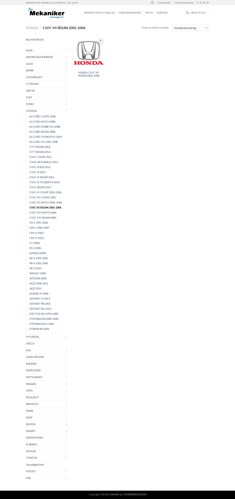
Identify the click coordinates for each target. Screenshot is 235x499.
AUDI (29, 63)
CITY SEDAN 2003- (40, 146)
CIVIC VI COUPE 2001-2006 (45, 192)
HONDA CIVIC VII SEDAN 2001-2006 (88, 74)
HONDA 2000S (37, 253)
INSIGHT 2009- (38, 273)
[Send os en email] (207, 3)
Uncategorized (35, 464)
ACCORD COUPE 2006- (43, 116)
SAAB (29, 410)
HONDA (32, 28)
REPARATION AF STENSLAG (99, 12)
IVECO (30, 343)
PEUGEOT (32, 397)
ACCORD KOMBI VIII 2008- (45, 126)
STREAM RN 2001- (39, 328)
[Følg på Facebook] (197, 3)
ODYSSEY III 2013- (40, 298)
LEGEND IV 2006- (39, 293)
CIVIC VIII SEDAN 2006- (43, 217)
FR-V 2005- (35, 248)
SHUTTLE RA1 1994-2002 (43, 313)
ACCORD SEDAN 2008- (42, 131)
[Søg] (152, 2)
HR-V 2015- (35, 268)
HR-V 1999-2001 (38, 258)
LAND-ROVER (35, 356)
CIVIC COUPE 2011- (41, 157)
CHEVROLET (34, 77)
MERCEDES (33, 370)
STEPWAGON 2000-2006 (43, 318)
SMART (31, 430)
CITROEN (32, 83)
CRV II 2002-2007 (39, 227)
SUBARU (31, 444)
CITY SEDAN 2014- (40, 151)
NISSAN (31, 383)
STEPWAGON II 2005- (42, 323)
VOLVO (31, 471)
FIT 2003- (34, 243)
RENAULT (32, 403)
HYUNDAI (32, 336)
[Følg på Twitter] (204, 3)
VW (28, 477)
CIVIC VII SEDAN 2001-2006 (45, 207)
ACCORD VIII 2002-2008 (43, 141)
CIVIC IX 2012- (37, 172)
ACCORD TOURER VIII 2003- (46, 136)
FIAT (29, 97)
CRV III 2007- (37, 232)
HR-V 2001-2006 (38, 263)
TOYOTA (31, 457)
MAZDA (31, 363)
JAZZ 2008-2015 (38, 283)
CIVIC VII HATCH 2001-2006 (45, 202)
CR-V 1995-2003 (38, 222)
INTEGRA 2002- (38, 278)
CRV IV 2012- (37, 238)
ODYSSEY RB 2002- (40, 303)
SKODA (31, 424)
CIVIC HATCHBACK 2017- (44, 162)
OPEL (29, 390)
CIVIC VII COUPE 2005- (43, 197)
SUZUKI (31, 451)
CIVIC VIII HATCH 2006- (43, 212)
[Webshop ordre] (190, 27)
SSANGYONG (34, 437)
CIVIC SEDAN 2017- (40, 187)
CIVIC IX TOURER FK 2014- (45, 182)
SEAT (29, 417)
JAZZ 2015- (35, 288)
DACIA (30, 90)
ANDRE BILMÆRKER (39, 57)
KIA (28, 350)
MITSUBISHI (34, 377)
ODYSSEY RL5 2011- (40, 308)
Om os (149, 12)
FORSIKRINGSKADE (130, 12)
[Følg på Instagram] (201, 3)
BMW (29, 70)
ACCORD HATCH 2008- (42, 121)
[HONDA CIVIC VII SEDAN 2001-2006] (88, 53)
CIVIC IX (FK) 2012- (40, 167)
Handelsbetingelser (184, 2)
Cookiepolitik (164, 2)
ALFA (29, 50)
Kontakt (162, 12)
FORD (30, 104)
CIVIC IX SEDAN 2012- (42, 177)
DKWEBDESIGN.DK (135, 494)
